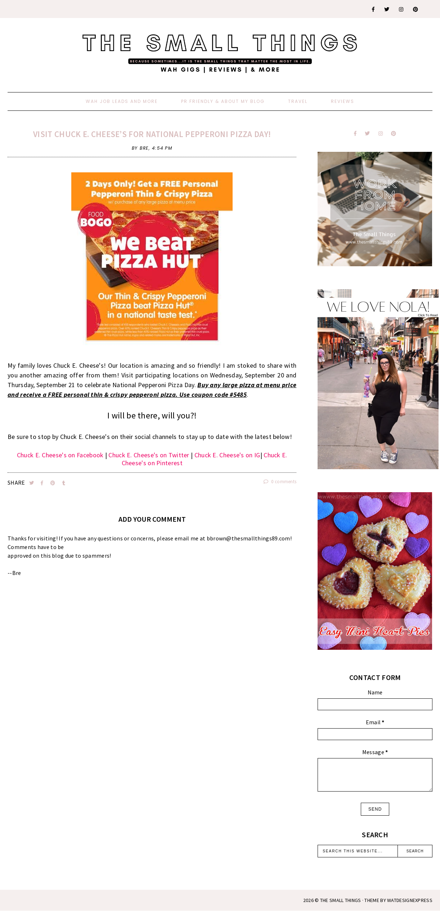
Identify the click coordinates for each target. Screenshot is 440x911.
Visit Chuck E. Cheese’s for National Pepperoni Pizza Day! (152, 134)
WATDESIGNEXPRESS (409, 900)
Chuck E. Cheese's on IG (227, 455)
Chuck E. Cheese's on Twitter (148, 455)
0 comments (280, 482)
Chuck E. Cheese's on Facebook (60, 455)
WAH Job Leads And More (122, 101)
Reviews (342, 101)
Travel (297, 101)
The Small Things (340, 900)
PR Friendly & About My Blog (223, 101)
